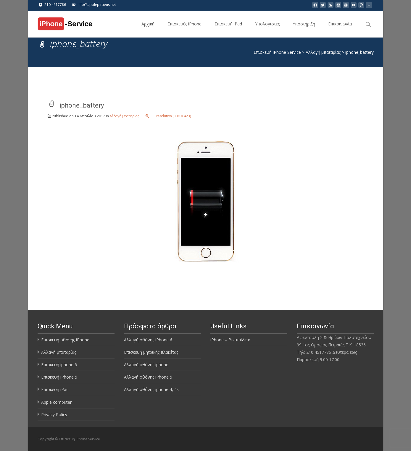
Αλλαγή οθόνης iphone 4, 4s (151, 389)
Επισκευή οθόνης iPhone (65, 340)
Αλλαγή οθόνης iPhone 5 (148, 377)
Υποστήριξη (304, 29)
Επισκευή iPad (228, 29)
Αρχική (147, 29)
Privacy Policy (54, 414)
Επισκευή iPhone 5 (59, 377)
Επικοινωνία (340, 29)
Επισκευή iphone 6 (59, 364)
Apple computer (56, 402)
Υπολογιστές (267, 29)
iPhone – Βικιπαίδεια (230, 340)
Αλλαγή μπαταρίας (124, 116)
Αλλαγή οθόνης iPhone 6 (148, 340)
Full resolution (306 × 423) (170, 116)
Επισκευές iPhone (184, 29)
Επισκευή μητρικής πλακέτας (151, 352)
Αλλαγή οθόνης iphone (146, 364)
